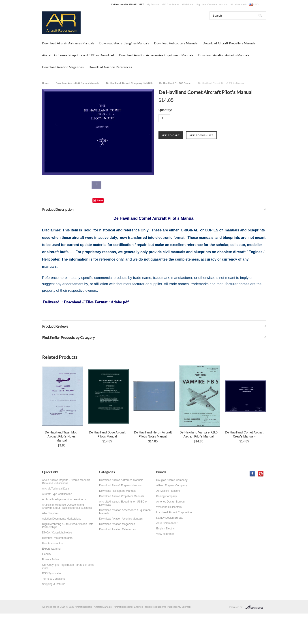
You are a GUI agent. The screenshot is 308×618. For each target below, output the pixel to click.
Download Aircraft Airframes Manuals (68, 43)
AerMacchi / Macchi (168, 490)
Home (45, 83)
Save (100, 200)
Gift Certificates (170, 4)
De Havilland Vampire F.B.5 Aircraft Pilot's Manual (199, 434)
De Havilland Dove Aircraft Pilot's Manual (107, 434)
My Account (153, 4)
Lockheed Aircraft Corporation (174, 512)
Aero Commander (167, 523)
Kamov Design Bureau (169, 517)
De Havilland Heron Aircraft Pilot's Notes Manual (153, 434)
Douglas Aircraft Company (171, 480)
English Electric (165, 528)
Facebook (252, 474)
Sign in (200, 4)
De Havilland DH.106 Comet (175, 83)
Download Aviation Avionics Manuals (223, 55)
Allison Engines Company (171, 485)
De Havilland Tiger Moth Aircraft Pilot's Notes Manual (61, 436)
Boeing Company (166, 496)
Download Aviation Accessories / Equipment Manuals (156, 55)
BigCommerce (255, 607)
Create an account (217, 4)
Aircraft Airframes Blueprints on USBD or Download (78, 55)
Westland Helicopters (169, 507)
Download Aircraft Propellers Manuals (229, 43)
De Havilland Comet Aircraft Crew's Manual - (244, 434)
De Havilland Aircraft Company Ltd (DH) (129, 83)
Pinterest (261, 474)
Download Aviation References (110, 67)
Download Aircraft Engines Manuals (124, 43)
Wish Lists (187, 4)
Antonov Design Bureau (170, 501)
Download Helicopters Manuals (176, 43)
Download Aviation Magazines (63, 67)
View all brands (165, 533)
